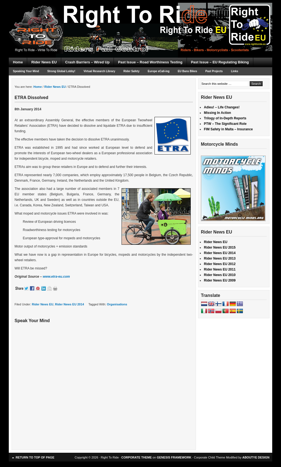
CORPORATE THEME (136, 457)
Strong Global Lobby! (61, 71)
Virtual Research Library (99, 71)
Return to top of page (35, 457)
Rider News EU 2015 (219, 247)
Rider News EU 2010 (219, 275)
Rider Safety (131, 71)
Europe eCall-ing (158, 71)
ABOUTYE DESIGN (255, 457)
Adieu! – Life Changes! (222, 107)
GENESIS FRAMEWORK (174, 457)
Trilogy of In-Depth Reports (225, 118)
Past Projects (214, 71)
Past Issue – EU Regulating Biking (220, 62)
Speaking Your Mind (26, 71)
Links (234, 71)
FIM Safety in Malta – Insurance (228, 129)
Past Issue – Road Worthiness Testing (150, 62)
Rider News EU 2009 (219, 280)
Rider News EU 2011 (219, 269)
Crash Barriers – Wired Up (87, 62)
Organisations (117, 304)
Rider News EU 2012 (219, 264)
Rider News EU (44, 62)
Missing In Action (217, 113)
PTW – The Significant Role (225, 124)
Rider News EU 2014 (69, 304)
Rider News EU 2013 (219, 258)
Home (18, 62)
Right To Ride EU (140, 19)
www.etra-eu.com (56, 276)
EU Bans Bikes (187, 71)
